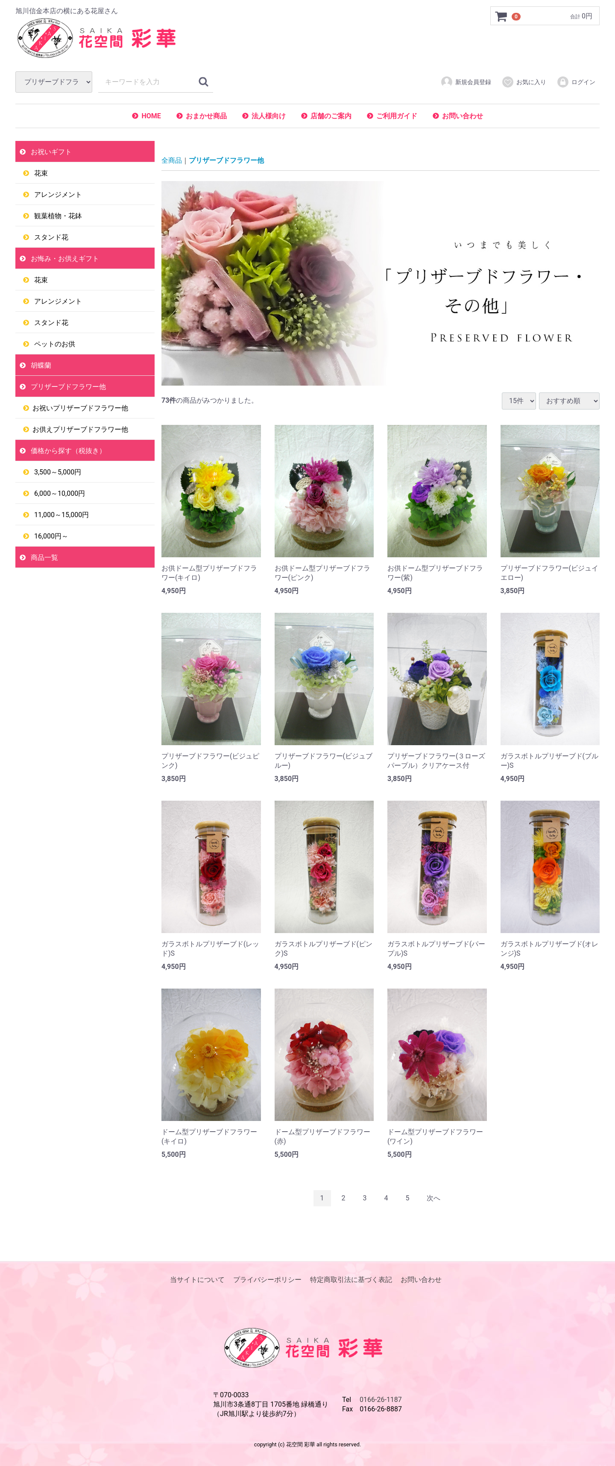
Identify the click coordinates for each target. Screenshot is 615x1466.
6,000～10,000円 (58, 493)
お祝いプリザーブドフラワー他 (80, 408)
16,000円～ (50, 536)
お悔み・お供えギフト (64, 259)
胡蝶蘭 (40, 365)
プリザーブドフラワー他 (67, 387)
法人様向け (269, 116)
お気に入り (523, 82)
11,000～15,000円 (60, 515)
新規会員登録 (465, 82)
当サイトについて (197, 1280)
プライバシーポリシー (267, 1280)
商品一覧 (43, 557)
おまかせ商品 (206, 116)
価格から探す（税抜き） (67, 451)
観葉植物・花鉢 (57, 216)
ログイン (575, 82)
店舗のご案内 (330, 116)
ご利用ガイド (396, 116)
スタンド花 (50, 237)
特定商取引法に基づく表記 (351, 1280)
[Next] (433, 1198)
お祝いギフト (50, 152)
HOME (151, 116)
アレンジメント (57, 194)
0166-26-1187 (381, 1400)
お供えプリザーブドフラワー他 (80, 429)
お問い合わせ (462, 116)
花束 (40, 173)
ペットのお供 (53, 344)
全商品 (171, 160)
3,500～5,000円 (56, 472)
